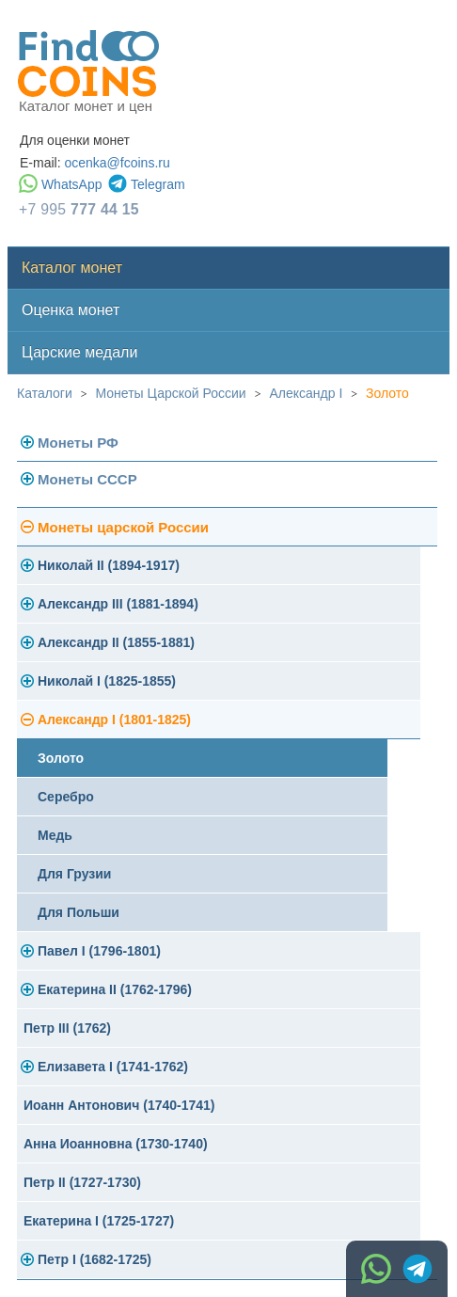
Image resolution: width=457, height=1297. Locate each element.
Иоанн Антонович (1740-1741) (119, 1105)
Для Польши (78, 912)
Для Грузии (74, 873)
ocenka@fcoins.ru (116, 162)
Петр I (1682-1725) (94, 1259)
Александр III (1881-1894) (118, 603)
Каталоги (44, 393)
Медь (55, 835)
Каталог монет (72, 268)
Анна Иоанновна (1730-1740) (116, 1143)
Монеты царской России (123, 527)
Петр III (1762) (67, 1028)
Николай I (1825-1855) (107, 680)
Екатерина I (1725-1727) (99, 1220)
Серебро (66, 796)
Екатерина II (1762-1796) (115, 989)
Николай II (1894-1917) (109, 565)
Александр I (305, 393)
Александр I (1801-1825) (114, 719)
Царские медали (79, 352)
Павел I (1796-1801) (99, 950)
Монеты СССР (87, 479)
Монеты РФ (78, 443)
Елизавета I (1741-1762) (113, 1066)
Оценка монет (70, 310)
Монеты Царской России (171, 393)
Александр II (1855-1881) (116, 642)
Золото (387, 393)
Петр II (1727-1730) (82, 1182)
